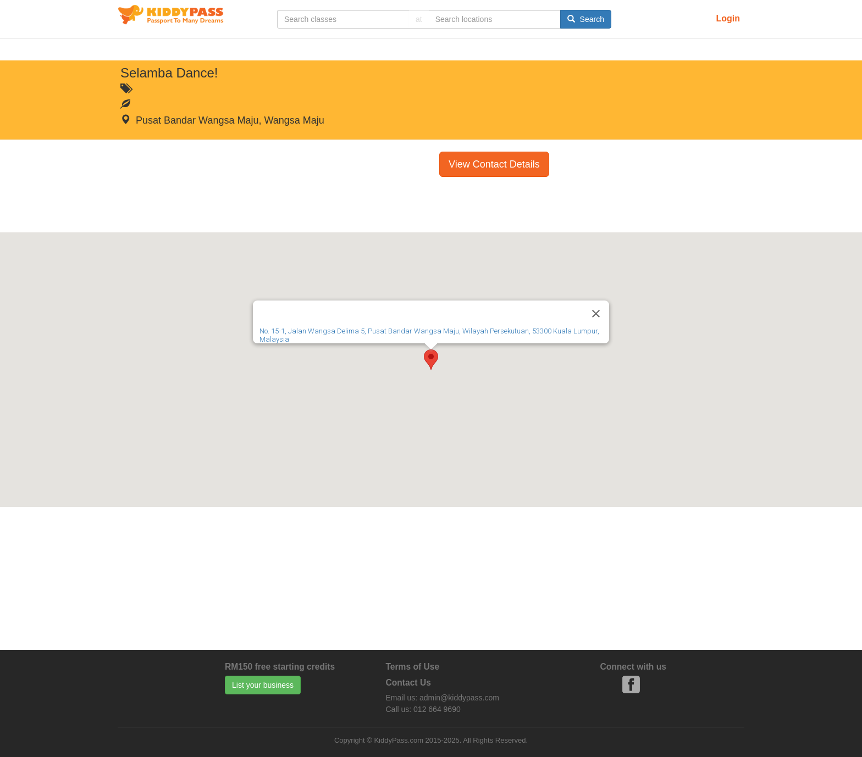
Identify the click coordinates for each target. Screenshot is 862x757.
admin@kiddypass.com (459, 697)
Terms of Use (413, 666)
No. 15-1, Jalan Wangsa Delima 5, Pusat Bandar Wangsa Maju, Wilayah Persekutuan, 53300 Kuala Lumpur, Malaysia (429, 335)
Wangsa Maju (294, 120)
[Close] (596, 313)
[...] (343, 19)
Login (728, 18)
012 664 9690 (437, 709)
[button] (431, 359)
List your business (263, 685)
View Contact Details (494, 164)
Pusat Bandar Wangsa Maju (197, 120)
